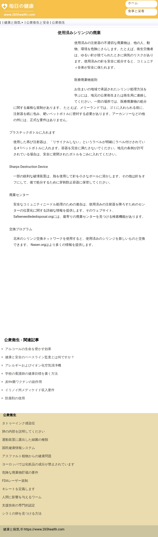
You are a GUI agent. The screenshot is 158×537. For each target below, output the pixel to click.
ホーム (133, 3)
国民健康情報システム (18, 448)
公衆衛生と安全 (37, 22)
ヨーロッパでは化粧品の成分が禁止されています (38, 464)
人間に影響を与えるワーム (22, 497)
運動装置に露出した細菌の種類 (25, 440)
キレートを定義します (18, 489)
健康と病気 (12, 22)
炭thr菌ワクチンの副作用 (23, 382)
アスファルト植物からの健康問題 (26, 456)
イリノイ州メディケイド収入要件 (30, 390)
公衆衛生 (58, 22)
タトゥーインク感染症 (18, 423)
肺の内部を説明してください (23, 431)
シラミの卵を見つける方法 (22, 513)
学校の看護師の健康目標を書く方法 (31, 374)
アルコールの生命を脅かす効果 (28, 349)
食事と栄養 (136, 11)
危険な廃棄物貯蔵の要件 (20, 472)
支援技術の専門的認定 (18, 505)
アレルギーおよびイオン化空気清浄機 (33, 365)
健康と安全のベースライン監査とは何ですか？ (39, 357)
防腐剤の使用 (15, 398)
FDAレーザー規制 (15, 481)
